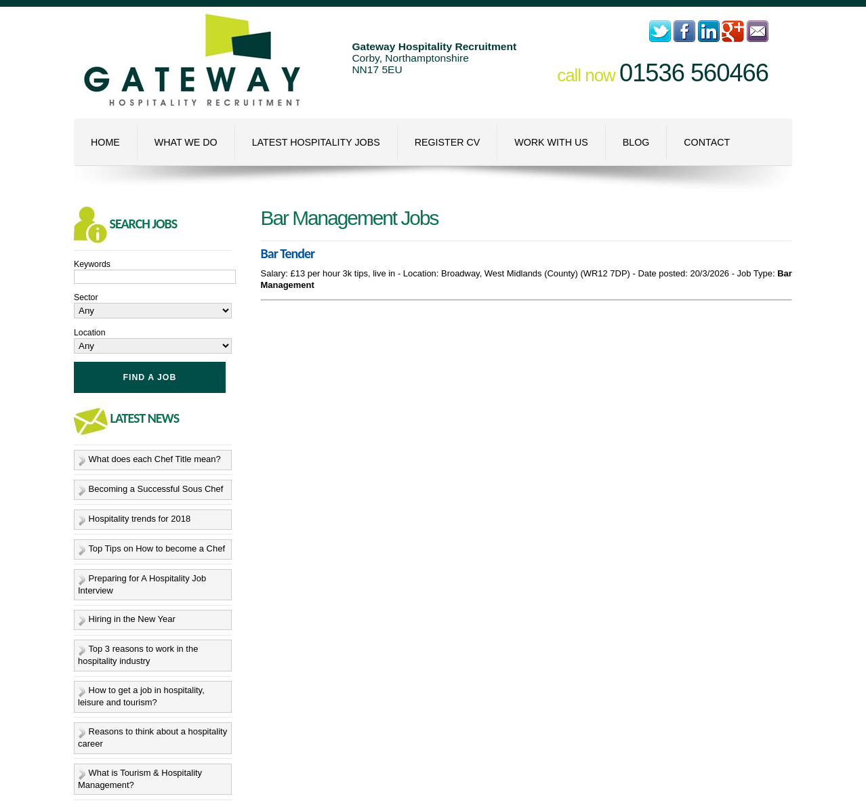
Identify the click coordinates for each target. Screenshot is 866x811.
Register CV (447, 142)
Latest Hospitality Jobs (316, 142)
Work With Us (550, 142)
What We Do (186, 142)
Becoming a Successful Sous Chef (156, 489)
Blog (636, 142)
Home (105, 142)
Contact (707, 142)
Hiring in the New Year (132, 620)
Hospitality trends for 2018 (139, 519)
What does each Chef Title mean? (155, 459)
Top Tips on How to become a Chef (156, 548)
